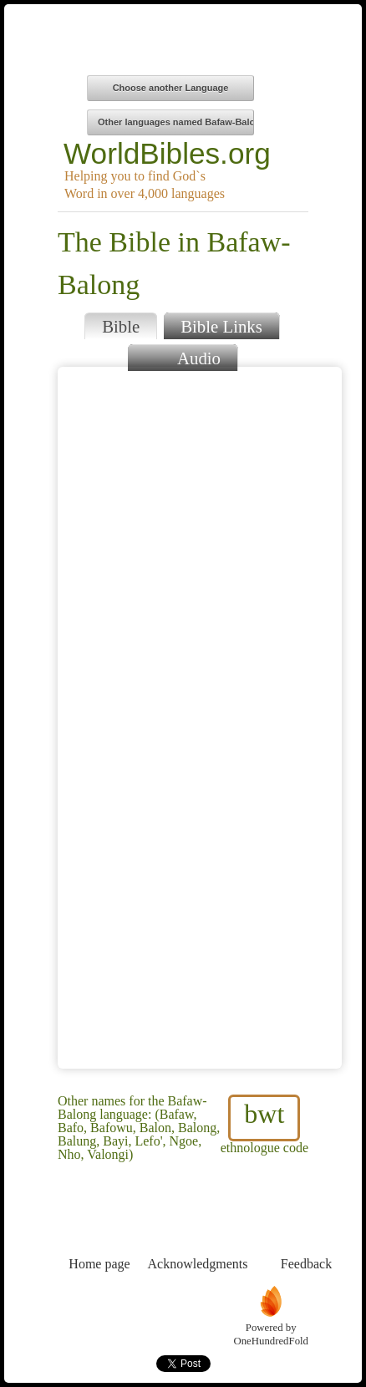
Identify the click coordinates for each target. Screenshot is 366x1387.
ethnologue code (264, 1125)
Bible (121, 326)
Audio (183, 356)
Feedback (306, 1233)
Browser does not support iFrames (200, 718)
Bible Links (221, 326)
